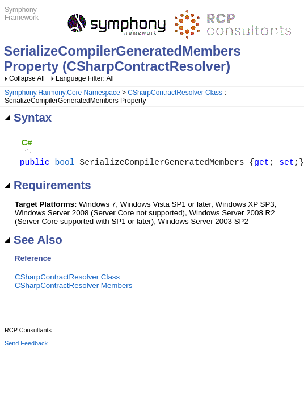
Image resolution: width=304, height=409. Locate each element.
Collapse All (27, 78)
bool (64, 163)
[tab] (26, 143)
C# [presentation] (27, 142)
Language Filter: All (85, 78)
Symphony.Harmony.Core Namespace (62, 93)
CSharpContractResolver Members (73, 287)
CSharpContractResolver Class (175, 93)
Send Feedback (26, 345)
